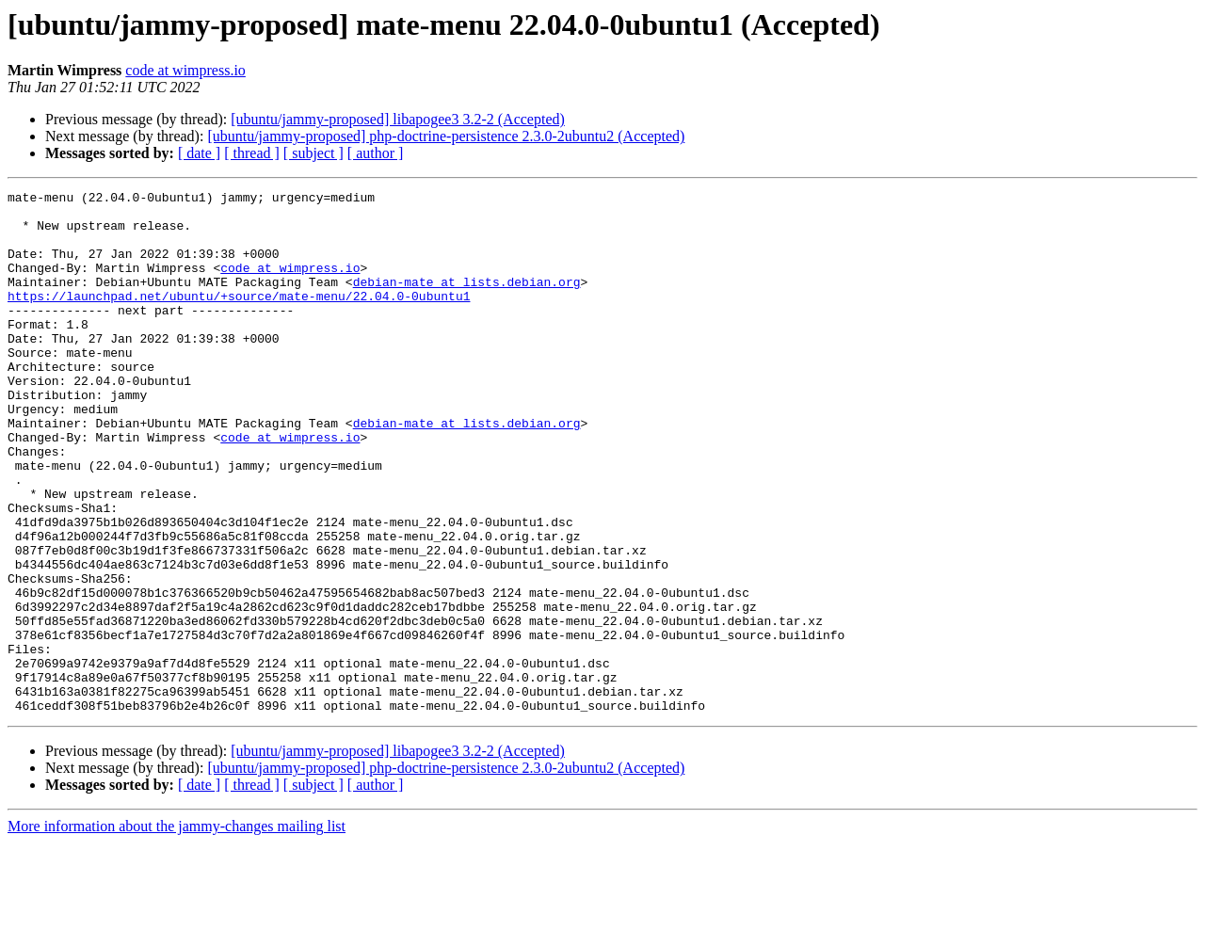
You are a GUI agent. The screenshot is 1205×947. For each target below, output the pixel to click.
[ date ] (199, 153)
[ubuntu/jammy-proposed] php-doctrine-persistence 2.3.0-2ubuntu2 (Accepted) (445, 136)
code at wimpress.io (185, 70)
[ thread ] (252, 153)
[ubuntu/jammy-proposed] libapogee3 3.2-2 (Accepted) (398, 119)
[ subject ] (313, 153)
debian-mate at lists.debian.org (467, 301)
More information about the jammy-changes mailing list (176, 931)
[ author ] (375, 153)
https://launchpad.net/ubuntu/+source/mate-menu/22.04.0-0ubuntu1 (239, 318)
